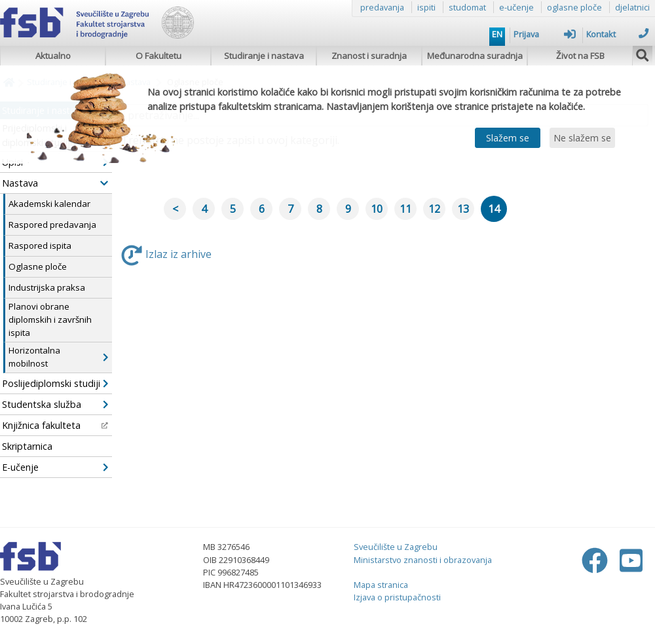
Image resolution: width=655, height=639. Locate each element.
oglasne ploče (574, 7)
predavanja (382, 7)
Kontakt (617, 34)
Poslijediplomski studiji (55, 383)
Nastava (55, 183)
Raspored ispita (40, 245)
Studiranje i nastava (264, 56)
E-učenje (55, 467)
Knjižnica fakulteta (55, 425)
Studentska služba (55, 404)
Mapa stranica (381, 585)
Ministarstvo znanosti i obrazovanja (423, 560)
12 (434, 209)
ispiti (426, 7)
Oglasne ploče (38, 266)
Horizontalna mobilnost (58, 356)
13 (463, 209)
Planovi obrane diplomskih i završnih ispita (50, 319)
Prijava (545, 34)
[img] (642, 54)
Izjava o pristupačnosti (397, 597)
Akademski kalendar (49, 204)
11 (405, 209)
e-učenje (516, 7)
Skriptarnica (27, 446)
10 (377, 209)
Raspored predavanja (52, 224)
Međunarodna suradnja (475, 56)
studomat (467, 7)
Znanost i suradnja (369, 56)
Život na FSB (580, 56)
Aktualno (53, 56)
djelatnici (632, 7)
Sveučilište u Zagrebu (396, 547)
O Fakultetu (158, 56)
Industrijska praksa (47, 287)
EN (497, 34)
